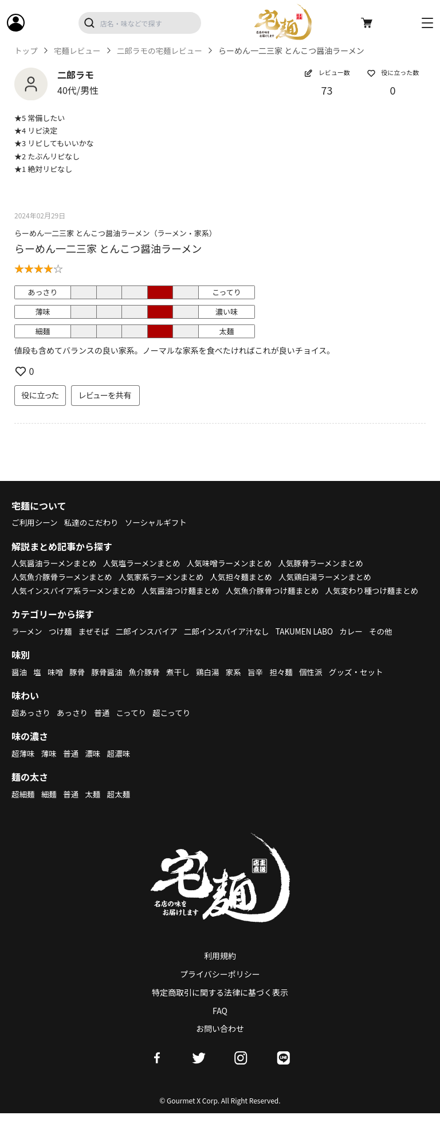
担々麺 (288, 685)
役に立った (40, 395)
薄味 (50, 766)
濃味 (95, 766)
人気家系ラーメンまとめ (166, 576)
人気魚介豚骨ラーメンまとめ (63, 576)
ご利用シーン (35, 522)
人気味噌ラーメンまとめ (236, 563)
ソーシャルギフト (160, 522)
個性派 (319, 685)
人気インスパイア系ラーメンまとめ (75, 590)
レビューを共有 (105, 395)
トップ (26, 51)
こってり (134, 725)
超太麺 (121, 807)
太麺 (95, 807)
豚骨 (78, 685)
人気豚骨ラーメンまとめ (330, 563)
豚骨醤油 (109, 685)
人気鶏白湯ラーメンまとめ (334, 576)
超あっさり (31, 725)
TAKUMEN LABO (313, 644)
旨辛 (261, 685)
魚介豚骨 (148, 685)
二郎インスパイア (150, 644)
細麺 (50, 807)
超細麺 (23, 807)
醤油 (19, 685)
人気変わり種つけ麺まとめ (59, 603)
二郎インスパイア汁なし (232, 644)
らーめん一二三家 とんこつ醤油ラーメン (108, 248)
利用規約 (220, 969)
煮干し (182, 685)
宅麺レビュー (78, 51)
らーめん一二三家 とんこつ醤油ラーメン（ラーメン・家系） (115, 233)
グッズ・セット (365, 685)
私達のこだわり (93, 522)
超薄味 (23, 766)
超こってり (175, 725)
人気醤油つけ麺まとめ (186, 590)
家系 (239, 685)
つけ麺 (62, 644)
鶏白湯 (213, 685)
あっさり (74, 725)
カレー (361, 644)
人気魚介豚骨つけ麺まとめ (280, 590)
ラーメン (27, 644)
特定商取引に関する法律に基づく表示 (220, 1006)
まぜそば (96, 644)
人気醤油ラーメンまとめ (55, 563)
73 (327, 90)
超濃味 (121, 766)
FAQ (220, 1024)
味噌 (56, 685)
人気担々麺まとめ (248, 576)
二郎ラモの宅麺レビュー (163, 51)
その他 (391, 644)
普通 (104, 725)
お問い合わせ (220, 1042)
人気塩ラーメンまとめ (146, 563)
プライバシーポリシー (220, 987)
